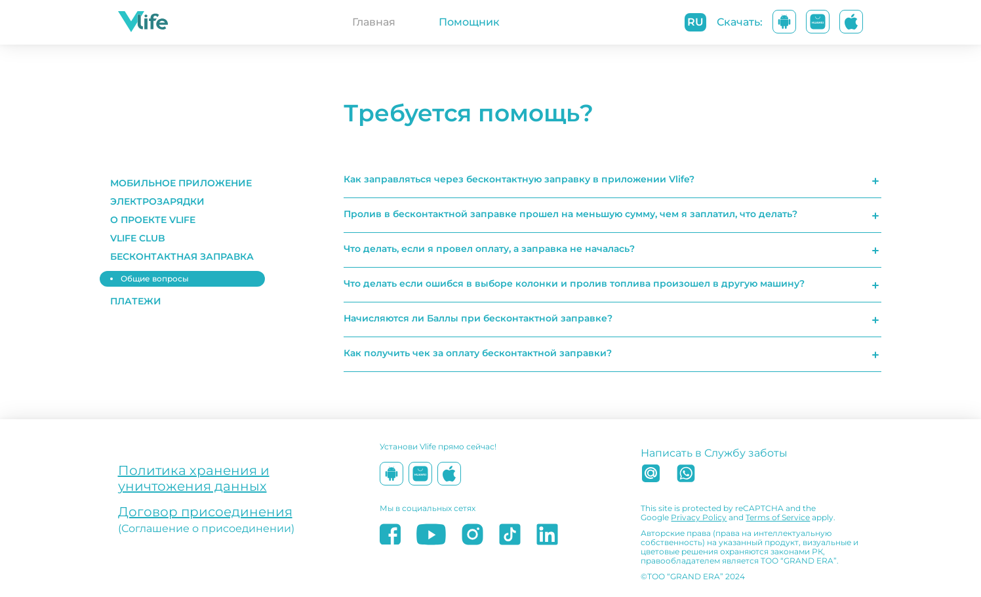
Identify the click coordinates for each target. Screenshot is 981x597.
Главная (373, 22)
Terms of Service (778, 517)
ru (695, 22)
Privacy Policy (699, 517)
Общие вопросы (155, 278)
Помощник (469, 22)
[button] (185, 183)
